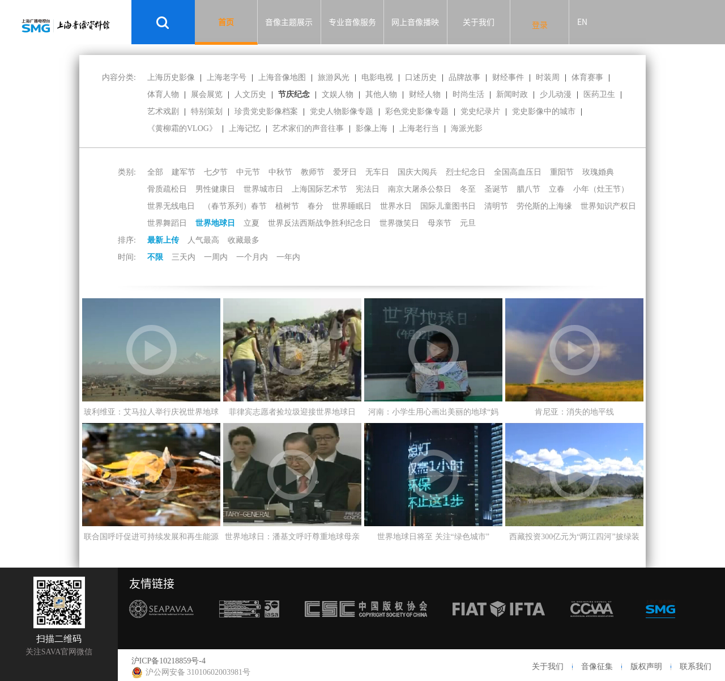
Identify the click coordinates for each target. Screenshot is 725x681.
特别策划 (207, 111)
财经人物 (425, 94)
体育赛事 (587, 77)
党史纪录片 (480, 111)
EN (582, 22)
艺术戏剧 (163, 111)
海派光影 (467, 128)
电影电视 (377, 77)
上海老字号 (226, 77)
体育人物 (163, 94)
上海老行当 (419, 128)
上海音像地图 (282, 77)
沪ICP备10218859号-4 (168, 661)
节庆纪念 (294, 94)
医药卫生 (599, 94)
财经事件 (508, 77)
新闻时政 (512, 94)
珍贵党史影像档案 (266, 111)
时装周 (548, 77)
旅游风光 (333, 77)
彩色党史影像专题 (417, 111)
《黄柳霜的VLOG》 (182, 128)
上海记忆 (245, 128)
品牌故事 (464, 77)
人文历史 (250, 94)
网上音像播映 (415, 22)
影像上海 (371, 128)
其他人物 (381, 94)
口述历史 (421, 77)
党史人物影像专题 (341, 111)
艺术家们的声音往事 (308, 128)
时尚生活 (468, 94)
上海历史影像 (171, 77)
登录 (540, 25)
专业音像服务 (352, 22)
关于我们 (478, 22)
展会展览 (207, 94)
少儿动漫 (556, 94)
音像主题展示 (289, 22)
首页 (226, 22)
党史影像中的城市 (543, 111)
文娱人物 (337, 94)
